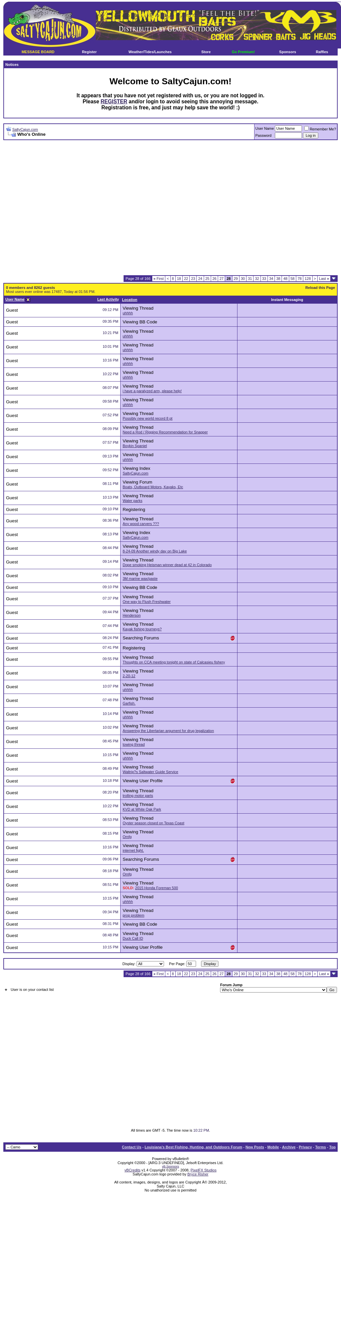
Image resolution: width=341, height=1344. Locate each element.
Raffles (322, 52)
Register (89, 52)
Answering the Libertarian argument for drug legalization (168, 731)
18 (179, 279)
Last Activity (108, 299)
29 (236, 279)
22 (186, 279)
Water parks (132, 501)
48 (285, 279)
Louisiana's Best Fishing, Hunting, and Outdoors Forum (193, 1147)
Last (324, 279)
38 (278, 279)
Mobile (273, 1147)
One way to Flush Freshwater (147, 602)
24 (200, 279)
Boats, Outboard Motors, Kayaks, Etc (153, 487)
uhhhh (128, 313)
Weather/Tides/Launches (150, 52)
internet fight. (133, 850)
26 (214, 279)
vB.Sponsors (170, 1166)
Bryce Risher (197, 1174)
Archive (289, 1147)
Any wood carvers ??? (141, 524)
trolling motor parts (138, 796)
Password (263, 135)
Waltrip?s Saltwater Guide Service (150, 772)
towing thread (134, 744)
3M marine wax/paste (140, 579)
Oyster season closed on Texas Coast (153, 823)
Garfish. (129, 703)
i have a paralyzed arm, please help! (152, 391)
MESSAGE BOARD (38, 52)
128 (308, 279)
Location (129, 300)
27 (221, 279)
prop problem (133, 915)
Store (206, 52)
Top (332, 1147)
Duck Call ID (133, 938)
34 (271, 279)
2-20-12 (129, 676)
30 (243, 279)
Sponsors (287, 52)
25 (207, 279)
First (159, 279)
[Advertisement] (108, 208)
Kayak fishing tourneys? (142, 629)
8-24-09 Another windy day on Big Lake (155, 551)
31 (250, 279)
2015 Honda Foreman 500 (156, 888)
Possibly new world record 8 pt (147, 418)
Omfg (127, 837)
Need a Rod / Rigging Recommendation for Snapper (165, 432)
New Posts (254, 1147)
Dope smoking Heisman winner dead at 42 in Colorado (167, 565)
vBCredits (133, 1170)
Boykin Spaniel (135, 446)
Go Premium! (243, 52)
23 (193, 279)
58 (293, 279)
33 (264, 279)
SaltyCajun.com (25, 129)
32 (257, 279)
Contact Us (131, 1147)
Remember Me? (320, 129)
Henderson (132, 615)
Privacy (305, 1147)
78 (300, 279)
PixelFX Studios (204, 1170)
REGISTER (114, 101)
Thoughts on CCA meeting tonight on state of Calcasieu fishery (174, 662)
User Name (264, 128)
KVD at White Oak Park (142, 809)
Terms (320, 1147)
